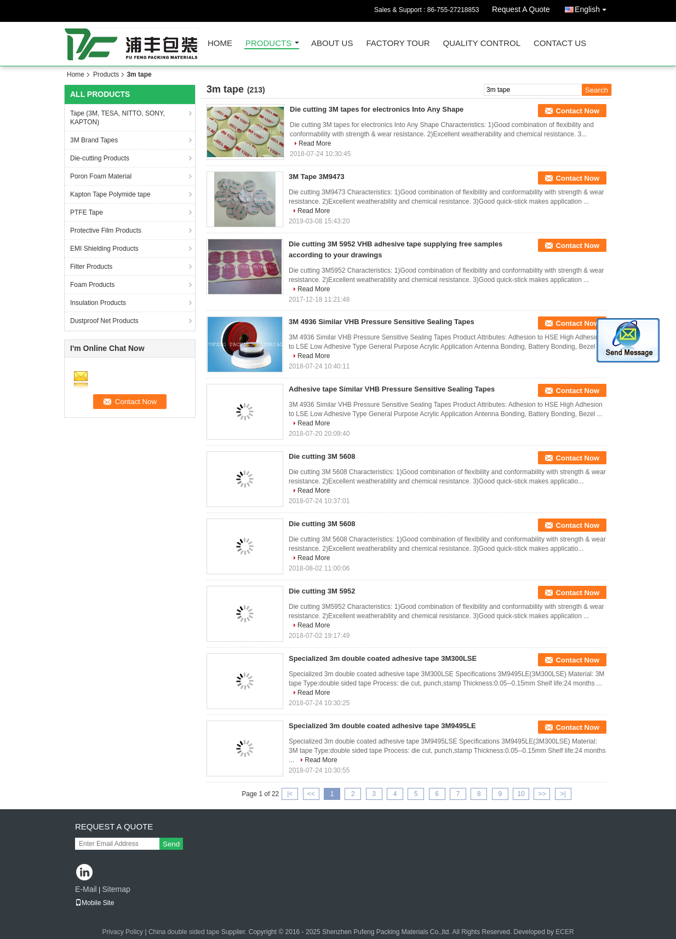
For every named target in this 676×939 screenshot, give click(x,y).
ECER (564, 932)
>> (542, 794)
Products (268, 43)
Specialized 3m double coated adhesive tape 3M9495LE (382, 726)
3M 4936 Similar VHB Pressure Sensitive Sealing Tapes (381, 322)
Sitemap (116, 889)
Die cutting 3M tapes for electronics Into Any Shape (376, 109)
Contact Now (577, 111)
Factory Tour (397, 43)
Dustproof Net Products (104, 321)
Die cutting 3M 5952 (322, 591)
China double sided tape (183, 932)
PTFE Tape (86, 212)
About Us (332, 43)
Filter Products (91, 266)
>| (563, 794)
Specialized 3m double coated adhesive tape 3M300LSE (383, 658)
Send (171, 844)
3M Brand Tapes (94, 140)
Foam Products (92, 285)
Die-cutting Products (99, 158)
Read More (315, 143)
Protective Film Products (105, 230)
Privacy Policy (122, 932)
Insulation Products (98, 303)
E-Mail (86, 889)
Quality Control (481, 43)
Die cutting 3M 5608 (322, 456)
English (593, 7)
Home (220, 43)
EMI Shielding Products (104, 248)
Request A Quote (521, 9)
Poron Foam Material (100, 176)
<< (311, 794)
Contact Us (560, 43)
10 (520, 794)
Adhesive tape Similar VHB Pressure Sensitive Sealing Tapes (392, 389)
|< (290, 794)
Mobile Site (94, 903)
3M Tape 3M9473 (317, 176)
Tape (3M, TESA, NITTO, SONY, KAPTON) (117, 118)
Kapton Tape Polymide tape (110, 194)
